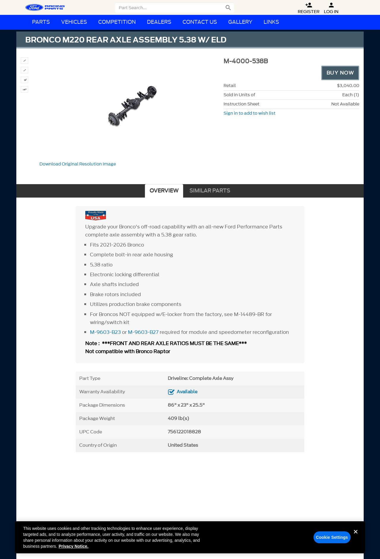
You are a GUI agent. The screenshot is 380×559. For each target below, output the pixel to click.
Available (187, 392)
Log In (331, 8)
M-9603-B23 (105, 332)
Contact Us (200, 22)
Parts (41, 22)
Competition (117, 22)
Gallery (240, 22)
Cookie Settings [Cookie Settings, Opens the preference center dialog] (332, 541)
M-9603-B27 (143, 332)
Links (271, 22)
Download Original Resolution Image (77, 164)
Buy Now (340, 72)
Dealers (159, 22)
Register (308, 8)
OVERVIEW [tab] (164, 191)
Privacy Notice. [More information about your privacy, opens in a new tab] (73, 550)
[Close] (355, 540)
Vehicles (74, 22)
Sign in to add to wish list (250, 113)
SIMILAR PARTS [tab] (209, 191)
